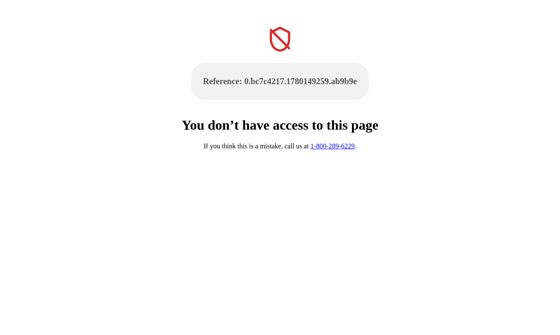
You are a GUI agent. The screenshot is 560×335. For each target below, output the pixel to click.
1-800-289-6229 (333, 146)
